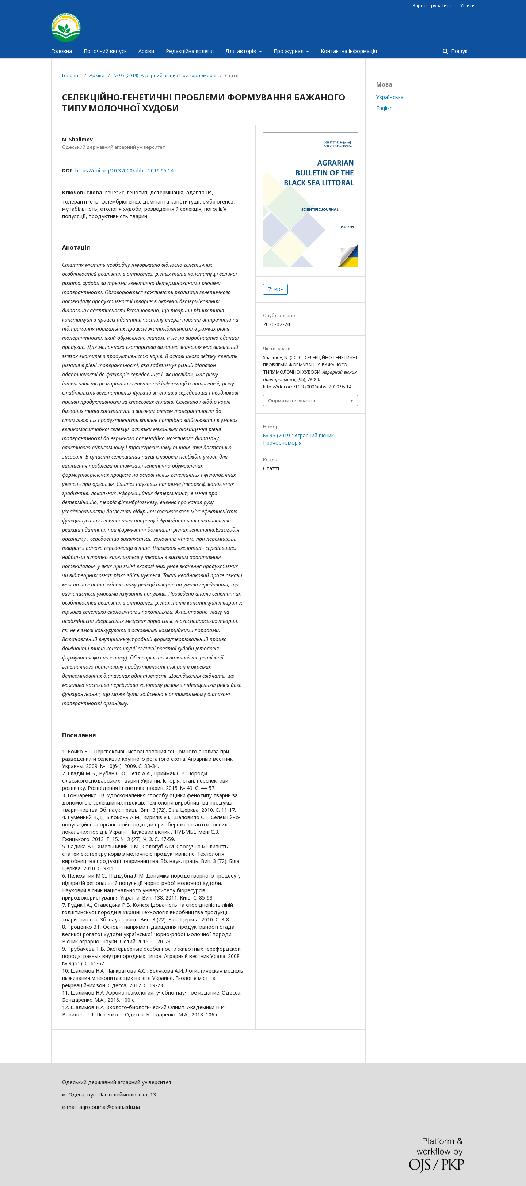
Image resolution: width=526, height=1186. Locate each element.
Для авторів (241, 50)
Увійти (467, 5)
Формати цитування (291, 400)
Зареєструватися (432, 5)
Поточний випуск (105, 50)
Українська (390, 97)
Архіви (146, 50)
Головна (61, 50)
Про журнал (289, 50)
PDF (278, 289)
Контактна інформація (349, 50)
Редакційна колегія (190, 50)
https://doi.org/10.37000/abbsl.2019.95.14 (124, 170)
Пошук (459, 50)
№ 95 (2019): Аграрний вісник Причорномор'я (164, 75)
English (384, 107)
